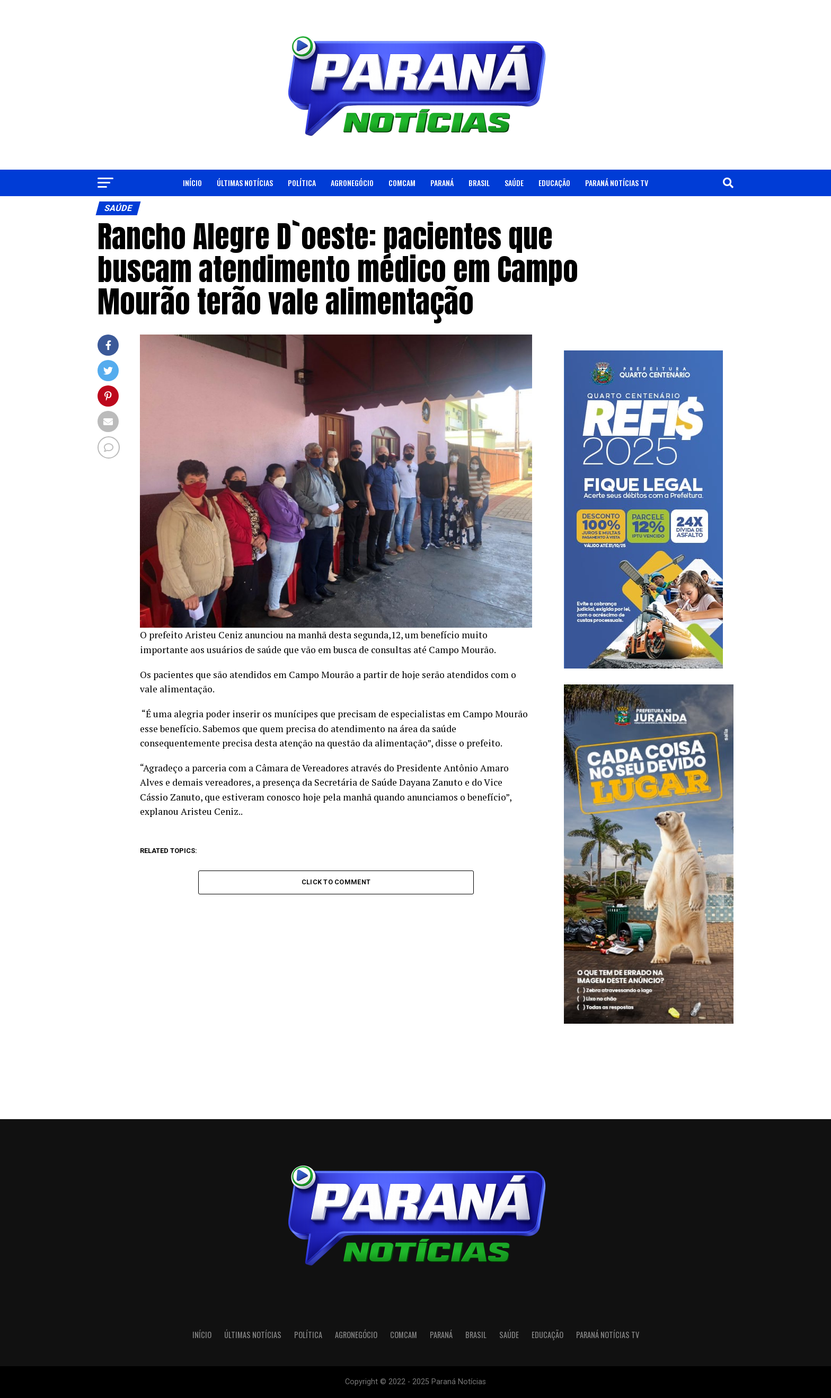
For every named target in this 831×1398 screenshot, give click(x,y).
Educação (554, 182)
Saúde (514, 182)
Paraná (442, 182)
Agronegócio (352, 182)
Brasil (479, 182)
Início (192, 182)
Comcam (401, 182)
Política (302, 182)
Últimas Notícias (245, 182)
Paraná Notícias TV (616, 182)
